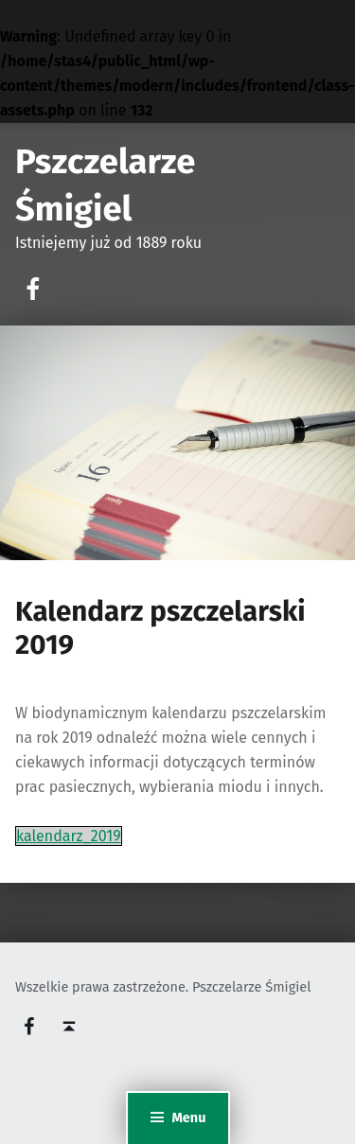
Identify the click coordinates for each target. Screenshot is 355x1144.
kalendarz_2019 (68, 836)
